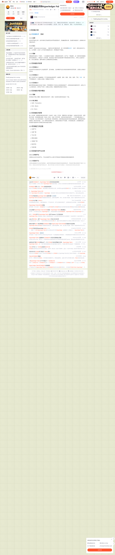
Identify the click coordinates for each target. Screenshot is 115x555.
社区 (17, 1)
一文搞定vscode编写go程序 (14, 43)
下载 (13, 1)
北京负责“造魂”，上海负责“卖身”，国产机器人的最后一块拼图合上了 (15, 59)
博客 (10, 1)
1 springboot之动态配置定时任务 (16, 36)
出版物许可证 (77, 274)
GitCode (22, 1)
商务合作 (43, 271)
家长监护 (33, 274)
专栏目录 (83, 177)
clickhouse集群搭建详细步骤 (14, 38)
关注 (38, 177)
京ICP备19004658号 (46, 273)
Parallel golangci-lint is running (13, 77)
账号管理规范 (60, 274)
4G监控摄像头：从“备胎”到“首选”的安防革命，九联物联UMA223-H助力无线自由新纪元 (15, 54)
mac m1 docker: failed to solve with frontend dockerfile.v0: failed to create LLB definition (16, 80)
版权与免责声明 (67, 274)
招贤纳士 (39, 271)
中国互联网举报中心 (47, 274)
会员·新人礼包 (91, 1)
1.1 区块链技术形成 (95, 11)
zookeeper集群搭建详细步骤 (14, 45)
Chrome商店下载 (54, 274)
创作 (110, 1)
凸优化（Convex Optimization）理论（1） (15, 70)
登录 (83, 1)
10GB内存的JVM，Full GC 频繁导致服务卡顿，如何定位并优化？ (15, 63)
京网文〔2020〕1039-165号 (56, 273)
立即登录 (72, 14)
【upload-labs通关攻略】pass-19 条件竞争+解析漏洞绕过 (15, 67)
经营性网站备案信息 (66, 273)
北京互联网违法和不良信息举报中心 (77, 273)
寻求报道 (48, 271)
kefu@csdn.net (63, 271)
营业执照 (82, 274)
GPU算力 (29, 2)
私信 (21, 18)
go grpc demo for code (11, 84)
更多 (35, 1)
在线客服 (71, 271)
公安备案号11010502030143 (36, 273)
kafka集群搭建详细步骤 (13, 41)
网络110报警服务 (38, 274)
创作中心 (102, 1)
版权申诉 (72, 274)
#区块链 (36, 12)
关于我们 (34, 271)
